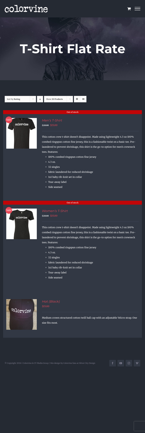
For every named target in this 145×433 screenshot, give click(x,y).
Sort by (13, 99)
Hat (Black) (51, 301)
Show (54, 99)
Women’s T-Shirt (55, 211)
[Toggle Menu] (137, 9)
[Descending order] (40, 99)
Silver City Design (87, 363)
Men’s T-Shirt (52, 120)
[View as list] (83, 99)
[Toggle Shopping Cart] (129, 9)
